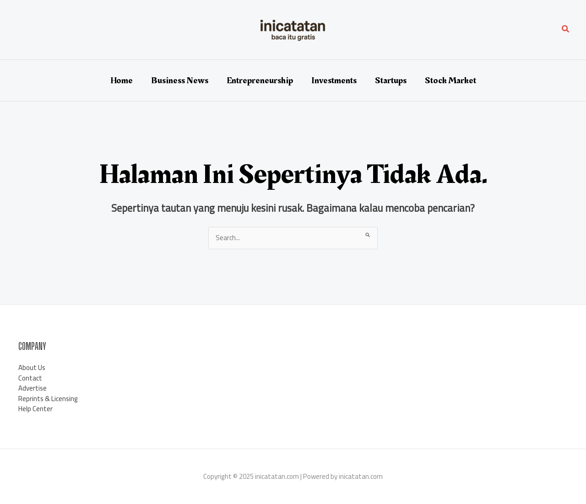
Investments (334, 80)
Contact (30, 378)
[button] (566, 30)
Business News (179, 80)
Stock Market (450, 80)
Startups (391, 80)
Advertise (32, 388)
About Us (31, 367)
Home (121, 80)
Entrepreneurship (260, 80)
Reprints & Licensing (48, 398)
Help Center (35, 408)
